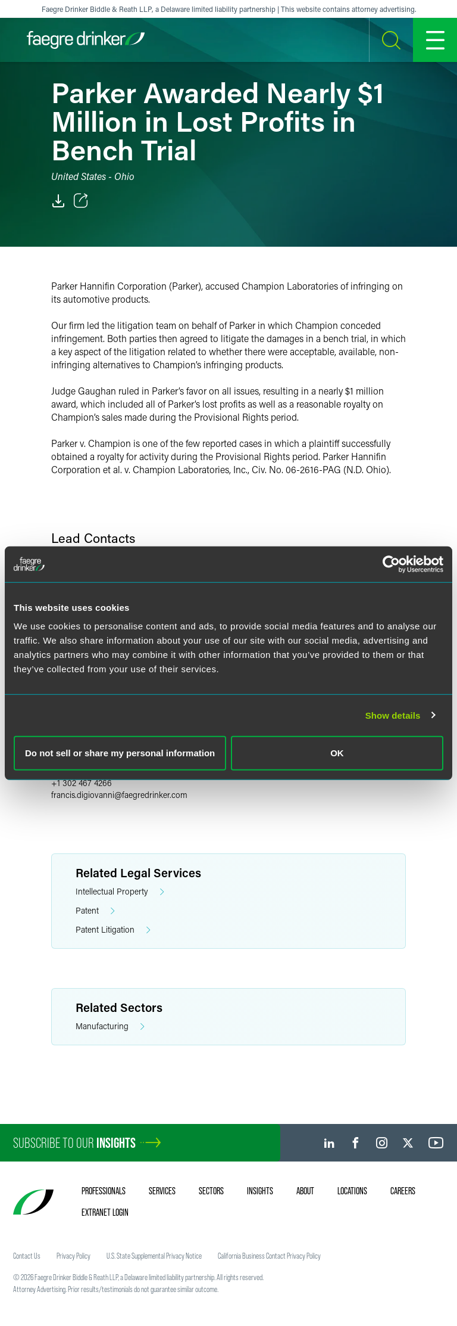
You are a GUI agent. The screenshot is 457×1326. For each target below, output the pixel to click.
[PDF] (58, 201)
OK (337, 753)
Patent (95, 911)
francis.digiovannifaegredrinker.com (119, 794)
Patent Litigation (113, 930)
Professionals (104, 1190)
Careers (402, 1190)
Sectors (211, 1190)
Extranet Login (105, 1212)
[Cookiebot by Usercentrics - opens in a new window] (391, 564)
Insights (260, 1190)
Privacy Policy (73, 1255)
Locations (352, 1190)
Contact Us (26, 1255)
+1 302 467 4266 (81, 782)
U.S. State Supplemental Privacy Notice (154, 1255)
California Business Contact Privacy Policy (269, 1255)
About (305, 1190)
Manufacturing (110, 1026)
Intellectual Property (120, 892)
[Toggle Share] (81, 201)
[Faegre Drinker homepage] (86, 40)
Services (162, 1190)
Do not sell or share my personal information (120, 753)
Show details (393, 715)
